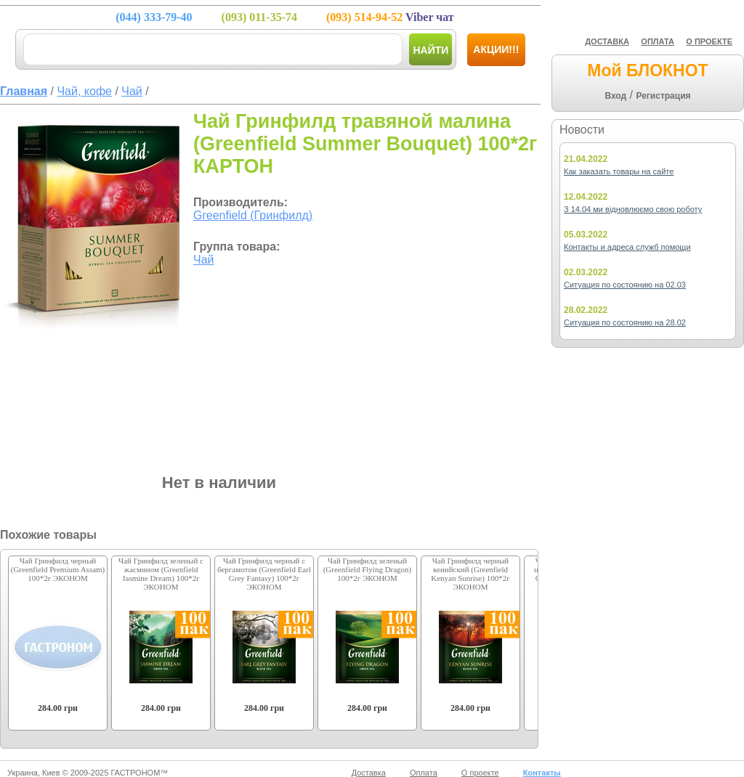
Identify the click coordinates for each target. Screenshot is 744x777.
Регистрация (663, 96)
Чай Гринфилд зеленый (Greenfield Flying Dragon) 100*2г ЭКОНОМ (367, 569)
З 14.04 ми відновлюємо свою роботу (633, 209)
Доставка (369, 772)
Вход (615, 96)
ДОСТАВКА (607, 41)
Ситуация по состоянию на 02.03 (625, 284)
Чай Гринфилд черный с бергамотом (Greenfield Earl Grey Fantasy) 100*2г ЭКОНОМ (264, 573)
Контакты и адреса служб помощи (627, 247)
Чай (203, 259)
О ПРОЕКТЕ (709, 41)
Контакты (542, 772)
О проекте (480, 772)
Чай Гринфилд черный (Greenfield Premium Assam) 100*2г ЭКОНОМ (58, 569)
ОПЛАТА (657, 41)
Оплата (423, 772)
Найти (430, 50)
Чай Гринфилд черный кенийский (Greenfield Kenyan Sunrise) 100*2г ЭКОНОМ (470, 573)
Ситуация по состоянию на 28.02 (625, 322)
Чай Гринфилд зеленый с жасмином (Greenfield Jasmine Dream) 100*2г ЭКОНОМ (160, 573)
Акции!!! (496, 49)
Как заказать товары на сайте (619, 171)
